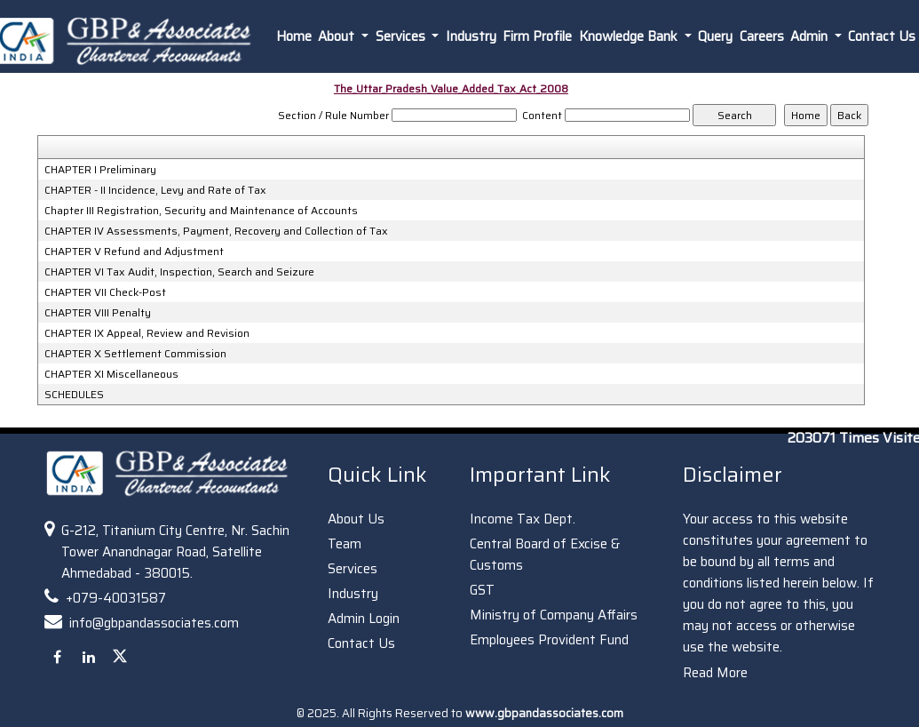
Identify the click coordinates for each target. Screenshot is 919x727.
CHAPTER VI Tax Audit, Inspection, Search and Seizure (179, 272)
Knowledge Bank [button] (630, 36)
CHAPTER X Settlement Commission (135, 354)
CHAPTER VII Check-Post (105, 292)
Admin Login (364, 618)
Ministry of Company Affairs (554, 615)
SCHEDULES (74, 394)
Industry (471, 36)
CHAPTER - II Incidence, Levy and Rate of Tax (155, 190)
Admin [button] (810, 36)
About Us (356, 519)
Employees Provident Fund (549, 640)
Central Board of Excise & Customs (545, 554)
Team (344, 544)
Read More (715, 672)
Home (294, 36)
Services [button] (402, 36)
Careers (762, 36)
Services (352, 568)
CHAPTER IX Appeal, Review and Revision (147, 333)
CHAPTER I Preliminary (100, 170)
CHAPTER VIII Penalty (97, 313)
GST (482, 590)
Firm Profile (537, 36)
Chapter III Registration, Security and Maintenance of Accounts (201, 211)
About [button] (338, 36)
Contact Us (361, 643)
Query (715, 36)
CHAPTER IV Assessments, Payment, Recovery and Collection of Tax (216, 231)
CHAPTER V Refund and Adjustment (134, 251)
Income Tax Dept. (522, 519)
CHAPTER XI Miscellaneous (111, 374)
